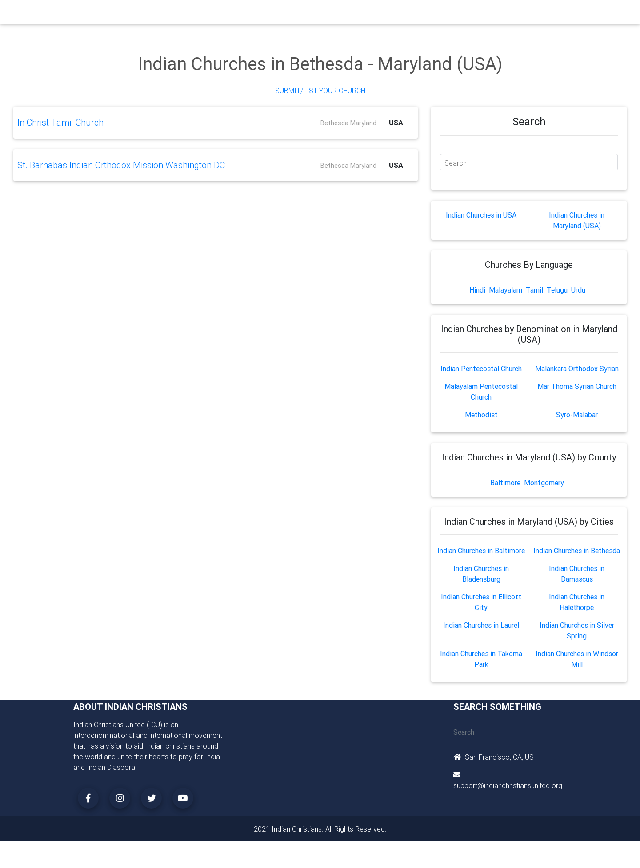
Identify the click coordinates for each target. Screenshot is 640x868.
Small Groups (261, 14)
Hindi (477, 289)
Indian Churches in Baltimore (481, 550)
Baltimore (505, 482)
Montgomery (544, 482)
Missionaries (389, 14)
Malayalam (505, 289)
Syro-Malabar (577, 414)
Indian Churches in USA (481, 214)
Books (299, 14)
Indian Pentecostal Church (481, 368)
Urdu (578, 289)
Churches (188, 14)
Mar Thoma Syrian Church (576, 386)
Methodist (481, 414)
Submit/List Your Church (320, 90)
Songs (426, 14)
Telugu (557, 289)
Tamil (534, 289)
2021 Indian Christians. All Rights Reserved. (320, 828)
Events (327, 14)
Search (455, 163)
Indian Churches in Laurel (481, 625)
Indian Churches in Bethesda (576, 550)
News (354, 14)
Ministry (222, 14)
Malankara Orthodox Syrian (577, 368)
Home (159, 13)
